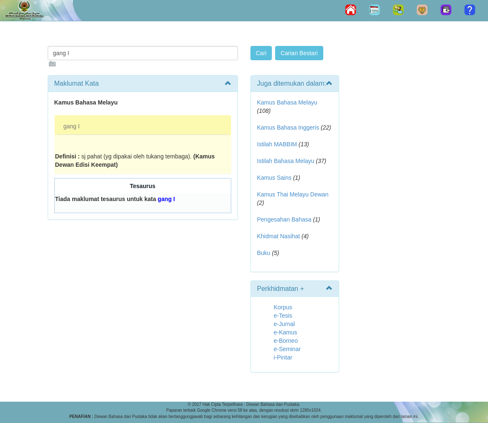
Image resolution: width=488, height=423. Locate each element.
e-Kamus (285, 332)
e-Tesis (283, 315)
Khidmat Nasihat (278, 236)
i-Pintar (283, 357)
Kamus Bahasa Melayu (287, 102)
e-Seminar (287, 349)
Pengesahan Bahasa (284, 219)
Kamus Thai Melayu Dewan (293, 194)
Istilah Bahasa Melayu (285, 161)
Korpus (283, 307)
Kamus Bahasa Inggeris (288, 127)
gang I (72, 126)
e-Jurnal (284, 324)
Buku (264, 253)
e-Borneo (286, 340)
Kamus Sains (274, 177)
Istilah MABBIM (277, 144)
